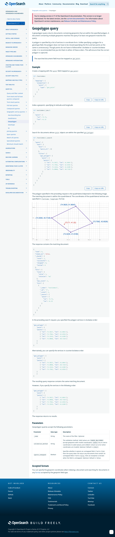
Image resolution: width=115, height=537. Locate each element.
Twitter (90, 491)
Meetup (91, 501)
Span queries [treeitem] (11, 134)
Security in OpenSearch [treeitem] (13, 71)
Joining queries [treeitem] (12, 131)
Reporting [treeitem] (9, 175)
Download (84, 4)
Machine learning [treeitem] (12, 157)
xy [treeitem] (8, 128)
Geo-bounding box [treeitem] (14, 115)
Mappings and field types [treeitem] (14, 80)
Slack (10, 498)
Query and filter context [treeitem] (15, 93)
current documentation (76, 18)
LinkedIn (91, 495)
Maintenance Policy (55, 495)
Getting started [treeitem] (11, 34)
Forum (10, 491)
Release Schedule (54, 491)
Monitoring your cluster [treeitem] (14, 166)
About (41, 4)
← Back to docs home (13, 19)
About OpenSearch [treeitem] (12, 29)
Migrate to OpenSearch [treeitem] (13, 43)
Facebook (91, 505)
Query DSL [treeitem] (9, 89)
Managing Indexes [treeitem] (12, 47)
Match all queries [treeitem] (13, 138)
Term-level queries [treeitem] (13, 102)
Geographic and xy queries (39, 10)
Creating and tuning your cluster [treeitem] (14, 66)
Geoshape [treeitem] (11, 125)
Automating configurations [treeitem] (15, 161)
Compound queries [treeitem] (13, 109)
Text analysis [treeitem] (10, 85)
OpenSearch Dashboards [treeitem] (14, 56)
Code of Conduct (14, 488)
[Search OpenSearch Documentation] (99, 4)
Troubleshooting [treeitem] (12, 188)
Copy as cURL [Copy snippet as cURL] (99, 100)
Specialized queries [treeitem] (13, 141)
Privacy (50, 508)
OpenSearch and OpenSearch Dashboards (14, 12)
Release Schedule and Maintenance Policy (80, 21)
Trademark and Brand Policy (58, 505)
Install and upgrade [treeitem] (13, 38)
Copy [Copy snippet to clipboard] (88, 100)
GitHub (10, 495)
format (38, 472)
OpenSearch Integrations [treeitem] (14, 60)
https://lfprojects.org (71, 532)
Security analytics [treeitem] (12, 76)
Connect (91, 488)
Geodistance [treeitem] (12, 118)
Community (56, 4)
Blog (77, 4)
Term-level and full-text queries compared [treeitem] (15, 98)
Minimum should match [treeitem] (15, 144)
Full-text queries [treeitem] (12, 105)
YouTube (91, 498)
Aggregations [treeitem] (10, 148)
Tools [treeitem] (8, 179)
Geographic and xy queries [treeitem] (16, 112)
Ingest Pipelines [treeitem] (11, 52)
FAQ (49, 498)
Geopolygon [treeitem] (12, 121)
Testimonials (52, 501)
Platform (48, 4)
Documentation (69, 4)
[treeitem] (26, 29)
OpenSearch (15, 4)
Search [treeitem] (8, 153)
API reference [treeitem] (10, 184)
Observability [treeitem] (10, 170)
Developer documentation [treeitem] (14, 193)
